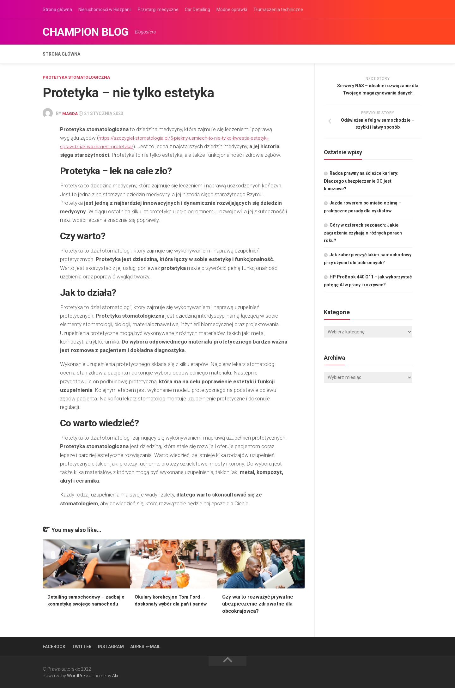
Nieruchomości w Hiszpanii (104, 9)
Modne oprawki (231, 9)
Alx (115, 675)
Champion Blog (93, 31)
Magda (70, 113)
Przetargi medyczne (158, 9)
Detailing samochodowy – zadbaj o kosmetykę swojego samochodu (82, 603)
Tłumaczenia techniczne (278, 9)
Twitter (82, 645)
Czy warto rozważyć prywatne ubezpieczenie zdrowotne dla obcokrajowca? (257, 603)
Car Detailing (197, 9)
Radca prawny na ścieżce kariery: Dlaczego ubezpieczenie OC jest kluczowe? (361, 181)
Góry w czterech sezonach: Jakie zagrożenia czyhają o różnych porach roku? (363, 232)
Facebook (54, 645)
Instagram (111, 645)
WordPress (78, 675)
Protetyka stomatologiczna (78, 77)
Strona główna (57, 9)
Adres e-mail (145, 645)
